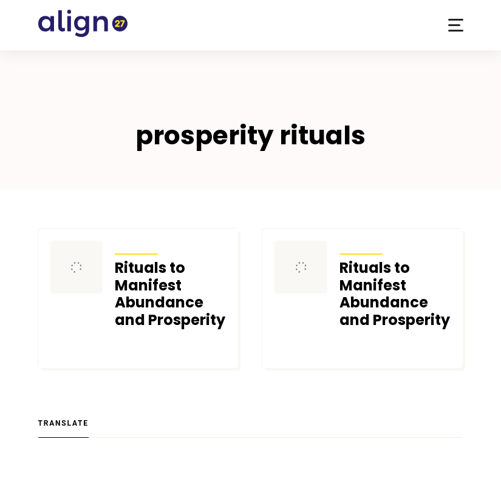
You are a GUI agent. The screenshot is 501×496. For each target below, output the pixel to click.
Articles (136, 246)
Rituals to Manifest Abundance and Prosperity (170, 294)
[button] (455, 25)
